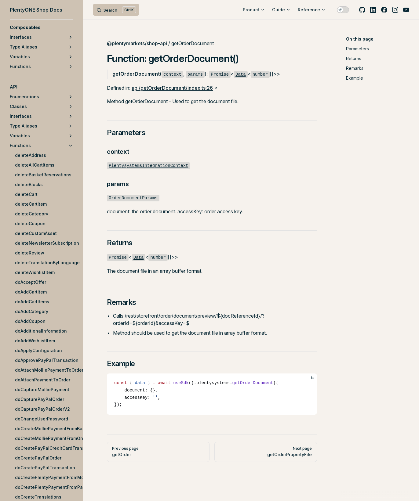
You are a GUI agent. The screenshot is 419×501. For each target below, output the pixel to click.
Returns (353, 58)
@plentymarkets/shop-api (137, 43)
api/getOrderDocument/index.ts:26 (172, 88)
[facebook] (384, 9)
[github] (362, 9)
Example (354, 78)
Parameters (357, 48)
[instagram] (395, 9)
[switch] (343, 9)
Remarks (354, 68)
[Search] (116, 10)
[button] (41, 27)
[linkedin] (373, 9)
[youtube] (406, 9)
